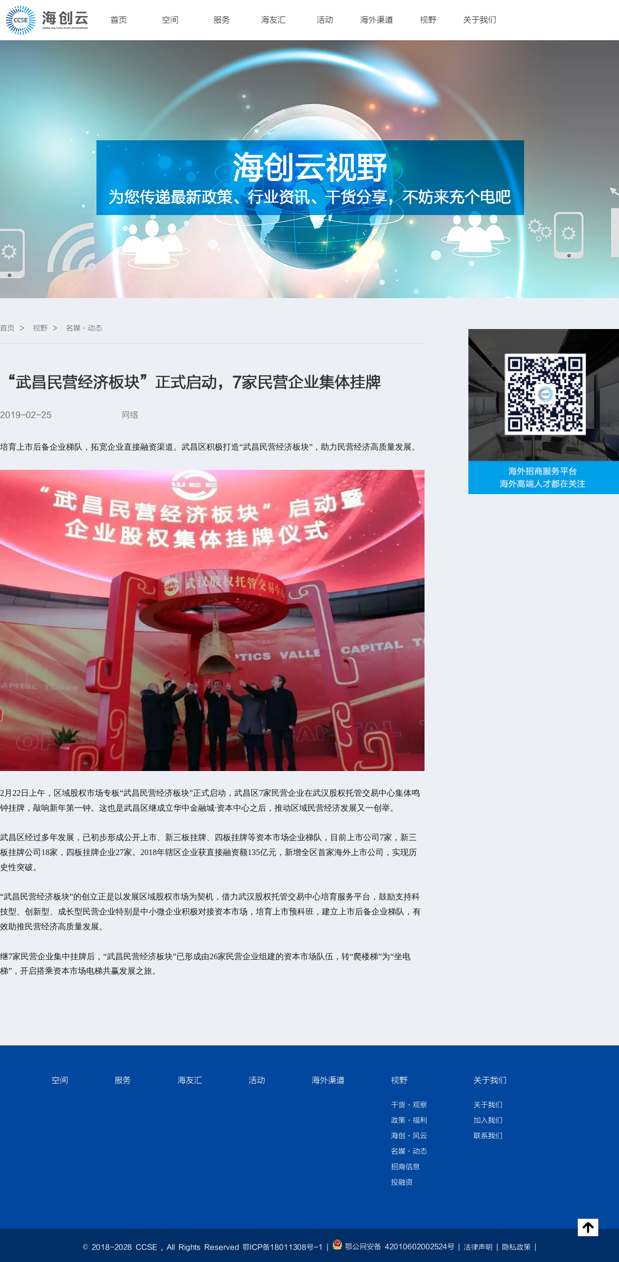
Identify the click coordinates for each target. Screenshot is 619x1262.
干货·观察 (409, 1105)
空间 (170, 20)
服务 (222, 20)
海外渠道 (376, 20)
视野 (428, 20)
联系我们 (488, 1136)
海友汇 (273, 20)
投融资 (402, 1182)
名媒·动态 (409, 1151)
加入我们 (488, 1120)
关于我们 (479, 20)
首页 (118, 20)
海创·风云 (409, 1136)
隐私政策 (516, 1247)
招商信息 (405, 1167)
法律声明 (478, 1247)
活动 (325, 20)
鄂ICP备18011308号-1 (282, 1247)
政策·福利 (409, 1120)
